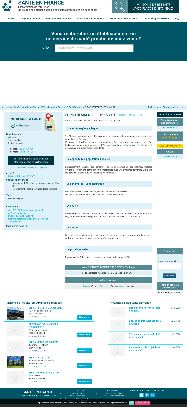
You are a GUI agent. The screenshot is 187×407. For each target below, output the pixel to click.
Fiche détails (84, 317)
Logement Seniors (30, 18)
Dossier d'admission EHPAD (21, 216)
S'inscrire (169, 276)
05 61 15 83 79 (26, 152)
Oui (111, 120)
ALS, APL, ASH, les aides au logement (25, 210)
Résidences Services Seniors (77, 398)
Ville (46, 48)
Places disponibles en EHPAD (124, 18)
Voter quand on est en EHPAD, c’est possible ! (145, 335)
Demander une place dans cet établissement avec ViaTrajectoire (31, 160)
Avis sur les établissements (90, 18)
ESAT (73, 393)
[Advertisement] (93, 82)
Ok (131, 403)
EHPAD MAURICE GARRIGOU (44, 372)
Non (118, 120)
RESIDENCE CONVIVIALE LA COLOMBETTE (43, 326)
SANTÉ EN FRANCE (38, 392)
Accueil (11, 18)
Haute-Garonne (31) (35, 107)
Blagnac (87, 286)
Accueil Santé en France (13, 107)
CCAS (77, 391)
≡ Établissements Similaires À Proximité (165, 107)
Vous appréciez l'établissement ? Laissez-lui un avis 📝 (108, 273)
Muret (121, 286)
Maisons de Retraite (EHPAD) (21, 176)
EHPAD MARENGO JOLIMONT (44, 342)
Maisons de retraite (77, 396)
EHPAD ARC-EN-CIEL (40, 357)
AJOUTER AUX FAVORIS (170, 146)
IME (77, 393)
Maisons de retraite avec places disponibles (28, 219)
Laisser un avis (170, 134)
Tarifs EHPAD (14, 222)
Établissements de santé (58, 18)
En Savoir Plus (143, 403)
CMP (82, 391)
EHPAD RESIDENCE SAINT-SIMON (46, 307)
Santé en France (169, 156)
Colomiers (104, 286)
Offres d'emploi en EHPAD (156, 18)
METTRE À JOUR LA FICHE (170, 114)
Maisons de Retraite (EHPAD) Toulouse (65, 107)
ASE (72, 391)
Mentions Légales (119, 396)
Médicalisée (171, 128)
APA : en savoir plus (17, 213)
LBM (82, 393)
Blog (177, 18)
